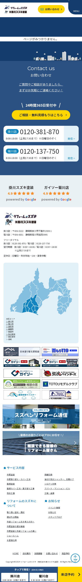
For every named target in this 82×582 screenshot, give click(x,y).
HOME (16, 553)
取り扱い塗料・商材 (16, 512)
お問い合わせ (52, 9)
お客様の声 (12, 540)
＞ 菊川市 (10, 324)
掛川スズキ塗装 (21, 187)
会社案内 (26, 553)
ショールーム (13, 535)
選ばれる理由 (13, 517)
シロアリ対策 (50, 483)
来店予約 (65, 553)
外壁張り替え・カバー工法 (18, 479)
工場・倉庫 (49, 493)
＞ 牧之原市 (10, 334)
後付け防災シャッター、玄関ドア (59, 479)
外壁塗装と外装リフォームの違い (21, 531)
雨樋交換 (48, 474)
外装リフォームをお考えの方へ (20, 521)
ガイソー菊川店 (56, 187)
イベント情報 (54, 507)
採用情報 (38, 553)
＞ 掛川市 (10, 321)
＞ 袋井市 (10, 326)
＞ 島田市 (10, 329)
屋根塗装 (11, 483)
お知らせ (52, 512)
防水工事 (11, 493)
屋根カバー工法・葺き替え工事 (20, 488)
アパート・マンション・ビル (57, 488)
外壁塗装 (11, 474)
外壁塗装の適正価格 (16, 526)
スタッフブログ (55, 517)
